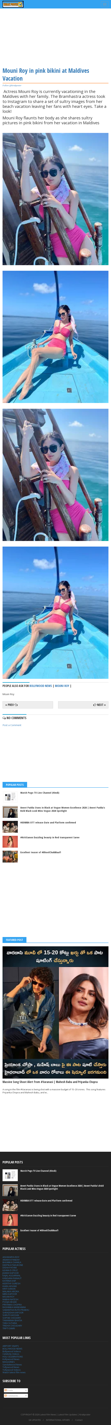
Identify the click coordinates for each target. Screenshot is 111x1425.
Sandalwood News (12, 1364)
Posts (9, 1390)
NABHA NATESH (10, 1299)
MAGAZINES (9, 1361)
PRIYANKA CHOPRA (12, 1304)
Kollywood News (11, 1359)
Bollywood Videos (12, 1351)
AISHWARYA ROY (11, 1257)
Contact (79, 1420)
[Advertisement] (55, 37)
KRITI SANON (9, 1288)
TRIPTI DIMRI (9, 1328)
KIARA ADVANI (10, 1286)
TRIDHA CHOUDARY (12, 1325)
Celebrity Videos (11, 1353)
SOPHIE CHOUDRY (12, 1317)
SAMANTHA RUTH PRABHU (16, 1309)
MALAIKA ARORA (11, 1291)
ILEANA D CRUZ (10, 1270)
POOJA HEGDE (10, 1301)
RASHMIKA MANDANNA (14, 1307)
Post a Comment (12, 725)
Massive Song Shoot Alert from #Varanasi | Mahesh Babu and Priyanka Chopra (50, 1082)
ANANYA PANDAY (11, 1259)
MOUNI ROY (8, 1296)
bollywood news (40, 686)
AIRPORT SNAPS (11, 1345)
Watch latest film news (14, 1372)
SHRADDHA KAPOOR (13, 1312)
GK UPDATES (35, 1420)
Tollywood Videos (12, 1369)
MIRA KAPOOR (10, 1293)
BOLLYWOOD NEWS (12, 1348)
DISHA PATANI (10, 1267)
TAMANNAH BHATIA (12, 1320)
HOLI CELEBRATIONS (13, 1356)
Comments (11, 1395)
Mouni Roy (62, 686)
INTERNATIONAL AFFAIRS (58, 1420)
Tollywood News (11, 1367)
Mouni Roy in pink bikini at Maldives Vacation (46, 74)
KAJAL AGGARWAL (12, 1275)
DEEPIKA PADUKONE (13, 1265)
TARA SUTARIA (10, 1323)
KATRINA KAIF (9, 1280)
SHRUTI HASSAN (11, 1315)
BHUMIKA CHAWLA (12, 1262)
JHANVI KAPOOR (11, 1272)
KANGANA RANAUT (12, 1278)
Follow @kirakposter (12, 85)
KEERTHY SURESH (11, 1283)
